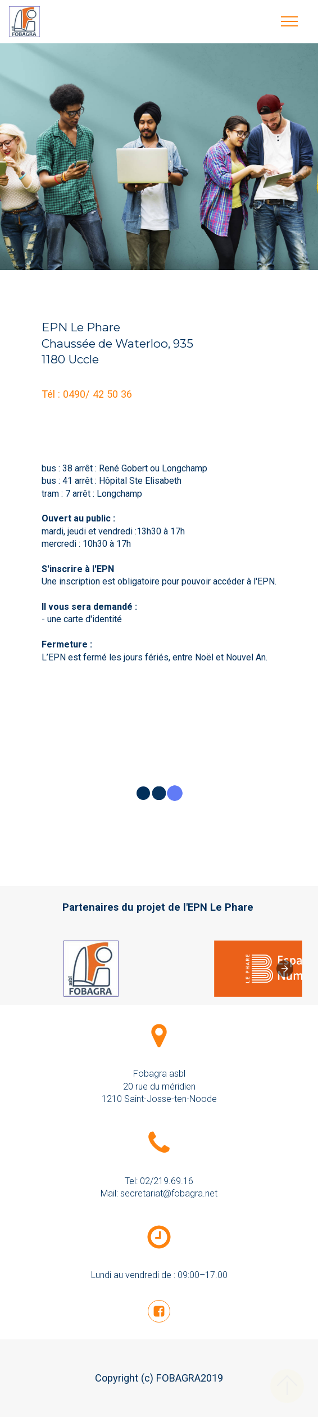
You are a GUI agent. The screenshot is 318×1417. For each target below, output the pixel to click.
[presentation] (284, 968)
